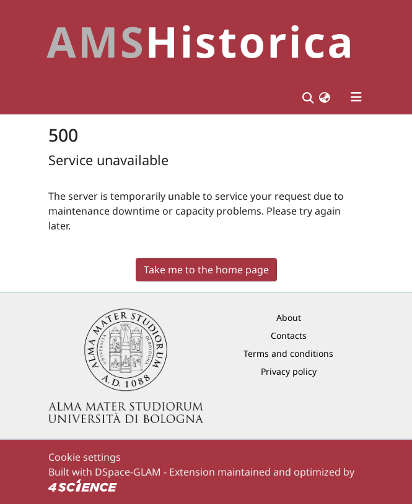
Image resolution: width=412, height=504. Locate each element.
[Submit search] (308, 97)
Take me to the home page (206, 269)
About (288, 317)
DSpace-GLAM (128, 472)
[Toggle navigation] (356, 97)
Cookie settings (84, 457)
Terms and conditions (288, 353)
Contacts (289, 335)
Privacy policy (289, 371)
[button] (324, 97)
